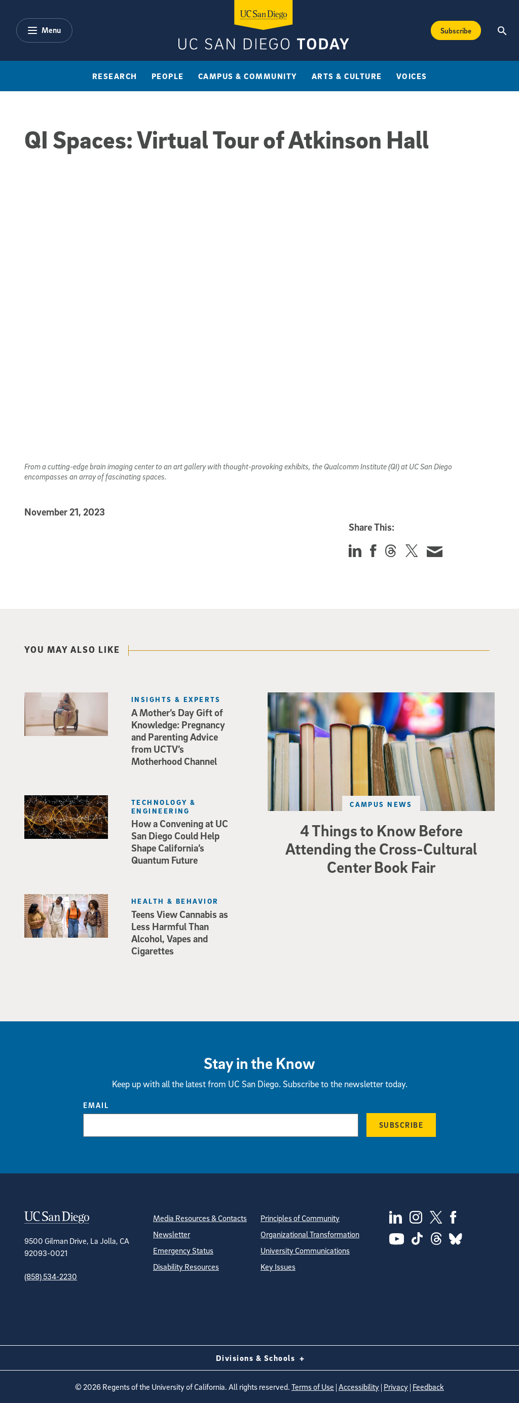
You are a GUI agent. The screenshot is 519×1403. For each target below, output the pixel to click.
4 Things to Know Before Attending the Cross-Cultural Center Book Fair (381, 848)
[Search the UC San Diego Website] (502, 30)
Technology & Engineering (163, 806)
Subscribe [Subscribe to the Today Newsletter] (455, 30)
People (168, 76)
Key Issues (278, 1267)
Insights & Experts (176, 699)
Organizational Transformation (310, 1234)
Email (96, 1105)
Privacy (396, 1387)
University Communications (305, 1250)
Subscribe (401, 1124)
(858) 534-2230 (50, 1276)
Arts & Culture (347, 76)
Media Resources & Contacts (200, 1218)
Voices (411, 76)
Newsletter (171, 1234)
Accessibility (359, 1387)
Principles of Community (300, 1218)
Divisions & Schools (260, 1358)
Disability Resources (186, 1267)
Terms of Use (312, 1387)
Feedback (428, 1387)
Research (114, 76)
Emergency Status (183, 1250)
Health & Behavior (174, 901)
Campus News (381, 804)
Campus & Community (248, 76)
